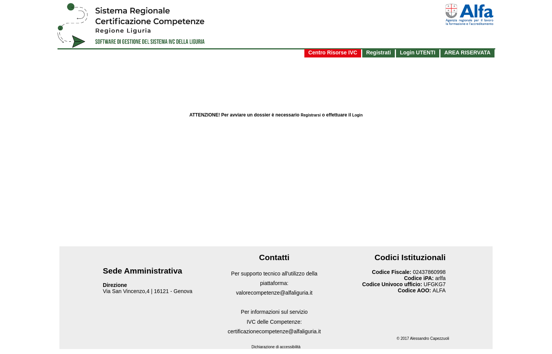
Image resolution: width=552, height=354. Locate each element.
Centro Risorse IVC (332, 52)
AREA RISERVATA (467, 52)
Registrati (378, 52)
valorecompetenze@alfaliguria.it (274, 293)
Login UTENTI (417, 52)
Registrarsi (311, 115)
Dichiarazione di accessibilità (276, 347)
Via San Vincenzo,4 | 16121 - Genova (147, 291)
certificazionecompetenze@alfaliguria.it (274, 331)
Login (357, 115)
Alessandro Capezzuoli (429, 338)
